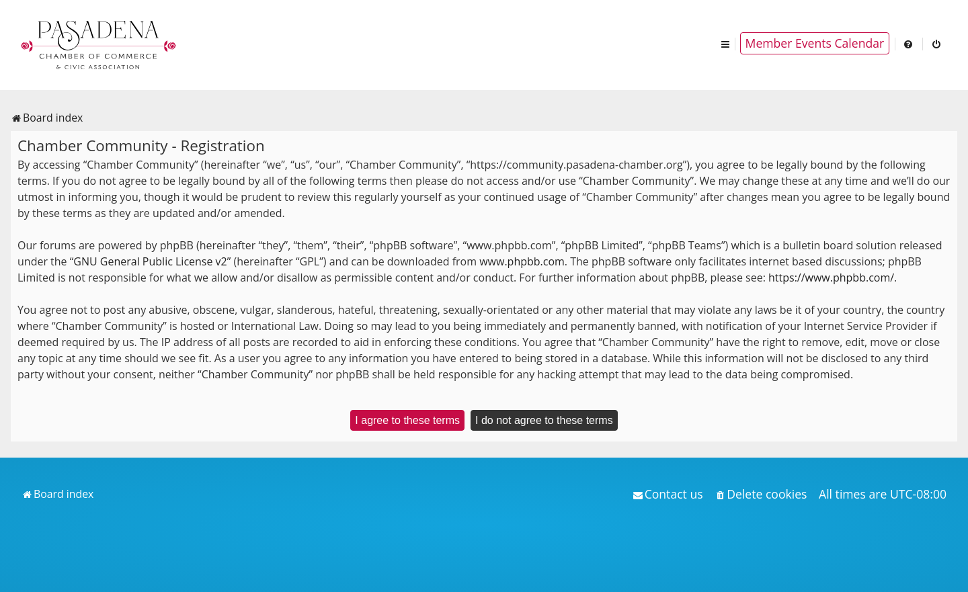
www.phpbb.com (522, 261)
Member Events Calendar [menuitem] (815, 43)
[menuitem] (909, 43)
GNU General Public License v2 (150, 261)
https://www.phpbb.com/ (831, 277)
